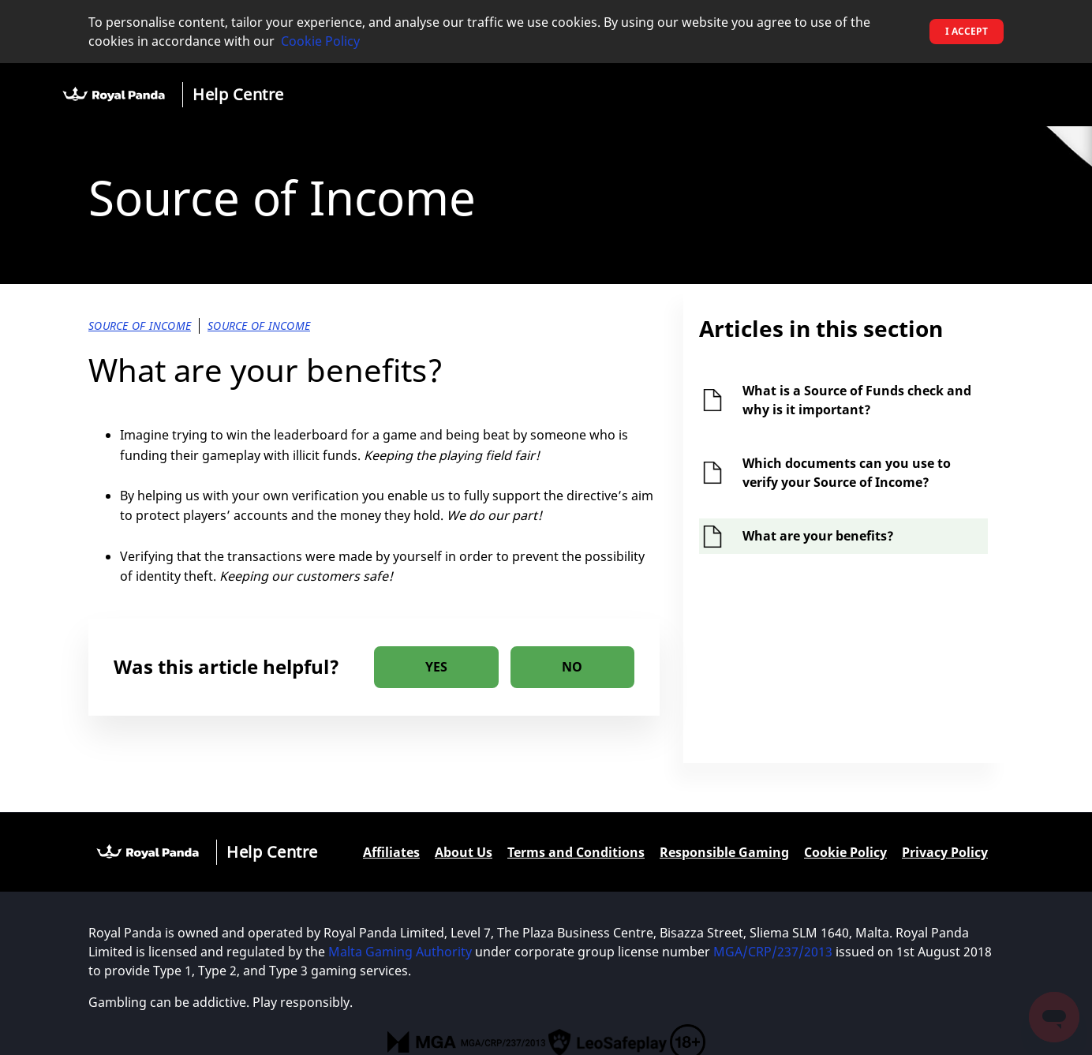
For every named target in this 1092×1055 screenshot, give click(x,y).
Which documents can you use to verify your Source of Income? (846, 473)
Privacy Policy (945, 852)
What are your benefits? (818, 535)
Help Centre (238, 94)
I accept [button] (966, 31)
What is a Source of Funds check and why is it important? (856, 400)
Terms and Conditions (576, 852)
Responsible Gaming (724, 852)
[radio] (436, 667)
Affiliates (391, 852)
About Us (463, 852)
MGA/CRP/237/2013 (772, 951)
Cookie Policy (320, 41)
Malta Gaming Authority (400, 951)
